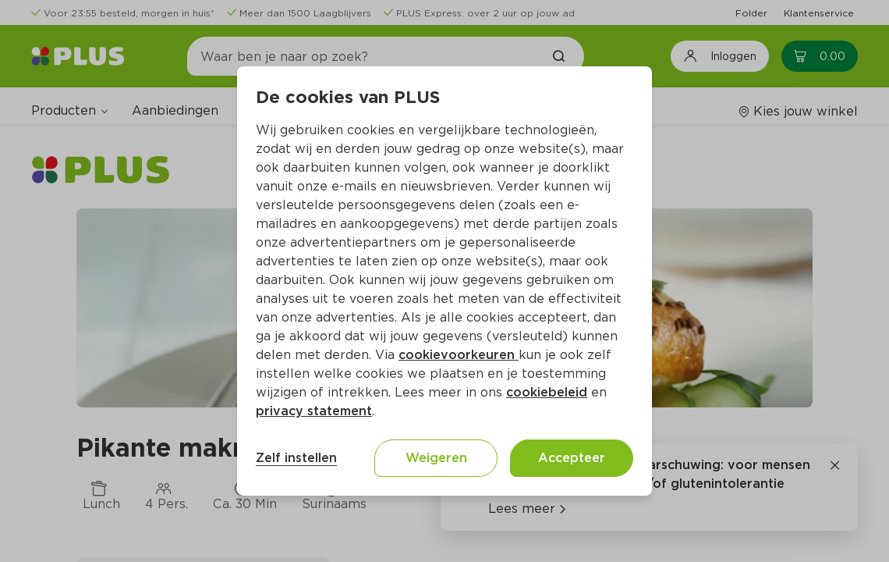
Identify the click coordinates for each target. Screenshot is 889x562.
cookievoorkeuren (458, 354)
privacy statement (314, 411)
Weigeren (436, 457)
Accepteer (571, 457)
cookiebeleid (546, 392)
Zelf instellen (296, 457)
